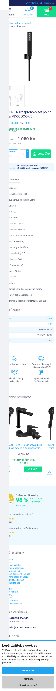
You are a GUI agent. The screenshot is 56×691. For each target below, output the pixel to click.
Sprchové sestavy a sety (15, 26)
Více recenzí (22, 505)
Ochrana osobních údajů (16, 577)
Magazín (9, 559)
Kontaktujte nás (12, 583)
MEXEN (14, 123)
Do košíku (41, 153)
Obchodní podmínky (14, 568)
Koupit (33, 469)
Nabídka (9, 12)
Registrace (47, 3)
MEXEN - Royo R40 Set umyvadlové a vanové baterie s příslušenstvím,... (23, 446)
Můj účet (9, 598)
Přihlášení (32, 3)
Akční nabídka (11, 592)
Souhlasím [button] (28, 670)
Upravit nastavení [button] (28, 685)
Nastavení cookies (13, 603)
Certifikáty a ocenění (14, 580)
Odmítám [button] (28, 679)
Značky (8, 595)
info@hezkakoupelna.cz (22, 627)
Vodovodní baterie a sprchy (19, 23)
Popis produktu (11, 179)
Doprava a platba (13, 565)
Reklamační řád (12, 571)
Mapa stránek (11, 600)
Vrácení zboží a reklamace (17, 574)
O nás (8, 562)
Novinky (9, 589)
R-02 (28, 123)
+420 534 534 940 (18, 618)
